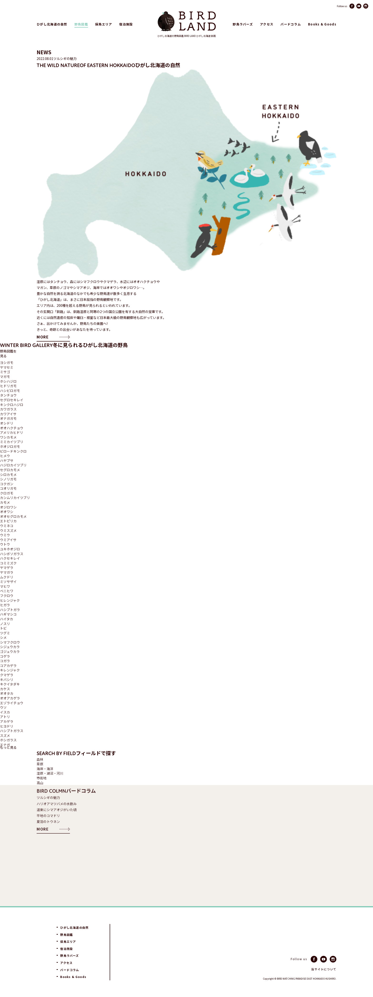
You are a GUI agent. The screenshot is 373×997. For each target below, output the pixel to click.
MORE (43, 337)
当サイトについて (323, 969)
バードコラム (290, 24)
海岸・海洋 (45, 769)
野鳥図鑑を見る (8, 353)
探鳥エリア (103, 24)
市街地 (42, 778)
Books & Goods (322, 24)
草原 (40, 764)
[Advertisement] (194, 870)
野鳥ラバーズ (243, 24)
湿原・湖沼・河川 (50, 773)
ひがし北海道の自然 (52, 24)
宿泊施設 (126, 24)
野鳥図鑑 (81, 24)
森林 (40, 759)
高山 (40, 783)
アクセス (266, 24)
